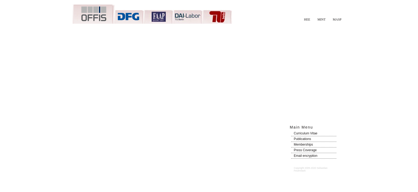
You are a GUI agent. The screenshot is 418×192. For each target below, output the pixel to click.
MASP (337, 19)
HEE (307, 19)
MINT (321, 19)
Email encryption (305, 156)
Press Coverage (305, 150)
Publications (302, 139)
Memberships (303, 144)
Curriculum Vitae (305, 133)
